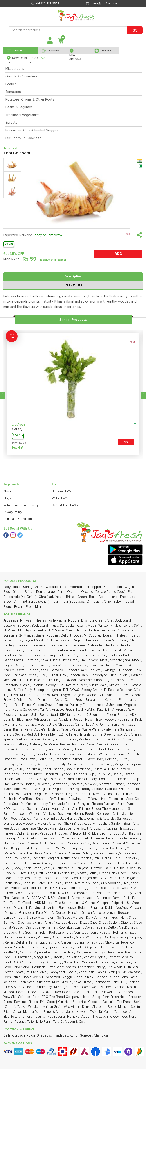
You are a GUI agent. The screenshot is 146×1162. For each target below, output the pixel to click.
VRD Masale (44, 903)
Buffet (8, 640)
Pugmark (95, 932)
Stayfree (133, 903)
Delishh (22, 942)
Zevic (19, 769)
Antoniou (56, 823)
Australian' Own (118, 695)
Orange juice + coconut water (25, 823)
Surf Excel (43, 650)
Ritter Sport (56, 967)
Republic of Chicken (70, 992)
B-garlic (133, 878)
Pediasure (57, 932)
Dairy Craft (36, 873)
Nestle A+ (10, 952)
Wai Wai (62, 848)
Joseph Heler (83, 719)
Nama (97, 794)
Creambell (25, 922)
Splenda (38, 685)
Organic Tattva (16, 1006)
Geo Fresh (27, 764)
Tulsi (42, 675)
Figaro (8, 705)
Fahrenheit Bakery (91, 967)
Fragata (72, 794)
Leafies (11, 84)
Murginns (122, 764)
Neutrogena (56, 1016)
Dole (36, 997)
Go (139, 650)
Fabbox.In (48, 893)
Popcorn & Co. (95, 655)
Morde (16, 888)
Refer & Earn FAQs (65, 505)
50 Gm (9, 244)
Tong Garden (63, 942)
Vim (75, 808)
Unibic (74, 987)
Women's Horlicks (95, 962)
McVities (10, 630)
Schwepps (60, 784)
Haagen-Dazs (78, 922)
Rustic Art (64, 813)
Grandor (42, 754)
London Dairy (79, 675)
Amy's (112, 912)
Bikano (114, 888)
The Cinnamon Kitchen (116, 947)
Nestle (47, 680)
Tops (18, 640)
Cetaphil (103, 903)
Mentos (79, 917)
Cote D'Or (129, 888)
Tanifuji (45, 709)
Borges (33, 670)
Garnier (125, 962)
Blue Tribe (25, 719)
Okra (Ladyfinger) (52, 596)
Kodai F (90, 823)
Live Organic (42, 789)
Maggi (45, 808)
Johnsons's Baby (107, 982)
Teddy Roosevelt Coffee (99, 789)
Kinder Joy (44, 987)
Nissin (132, 987)
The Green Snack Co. (113, 734)
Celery (17, 429)
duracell (90, 848)
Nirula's (116, 625)
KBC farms (68, 714)
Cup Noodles (111, 883)
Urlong (39, 690)
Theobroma (102, 739)
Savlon (114, 922)
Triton (87, 982)
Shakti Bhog (73, 823)
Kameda (18, 808)
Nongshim (54, 690)
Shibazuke (39, 645)
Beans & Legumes (19, 107)
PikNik (85, 843)
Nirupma (93, 992)
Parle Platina (58, 620)
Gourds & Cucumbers (21, 76)
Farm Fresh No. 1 (115, 997)
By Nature (117, 848)
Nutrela (120, 878)
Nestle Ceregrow (25, 709)
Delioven (43, 784)
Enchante (39, 858)
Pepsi (76, 729)
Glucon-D (88, 912)
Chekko (33, 838)
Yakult (65, 729)
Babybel (24, 625)
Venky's (49, 813)
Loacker (99, 853)
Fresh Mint (34, 606)
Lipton (29, 650)
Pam (97, 858)
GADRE (19, 962)
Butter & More (54, 1011)
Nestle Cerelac (128, 838)
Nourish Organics (36, 794)
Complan (78, 897)
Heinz (7, 690)
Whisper (40, 719)
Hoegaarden (89, 878)
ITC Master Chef (61, 630)
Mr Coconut (93, 635)
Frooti (8, 962)
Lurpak (24, 714)
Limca (62, 798)
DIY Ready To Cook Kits (23, 138)
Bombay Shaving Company (123, 937)
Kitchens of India (45, 818)
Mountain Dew (14, 843)
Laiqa (132, 699)
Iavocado (127, 828)
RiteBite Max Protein (41, 917)
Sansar (119, 784)
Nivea (68, 962)
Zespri (66, 640)
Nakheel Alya (131, 863)
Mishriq (53, 729)
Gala (34, 714)
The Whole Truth (119, 967)
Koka (78, 982)
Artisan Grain (52, 1006)
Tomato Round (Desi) (110, 591)
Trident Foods (117, 714)
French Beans (13, 606)
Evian (79, 927)
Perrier (26, 1016)
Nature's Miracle (87, 883)
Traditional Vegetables (22, 115)
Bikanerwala (90, 987)
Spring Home (84, 942)
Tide (138, 848)
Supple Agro (104, 680)
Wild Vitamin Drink (77, 1006)
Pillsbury (9, 873)
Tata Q (58, 1021)
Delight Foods (71, 635)
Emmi (123, 699)
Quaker (48, 992)
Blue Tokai (11, 1016)
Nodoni (74, 620)
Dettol (112, 927)
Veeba (91, 695)
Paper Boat (95, 759)
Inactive (68, 952)
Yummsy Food (80, 705)
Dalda (109, 907)
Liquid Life (45, 759)
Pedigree (60, 863)
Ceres (107, 858)
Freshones (63, 759)
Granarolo (11, 685)
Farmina (63, 705)
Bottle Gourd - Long (104, 596)
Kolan (86, 853)
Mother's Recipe (113, 987)
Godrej (10, 838)
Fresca (103, 848)
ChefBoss (26, 798)
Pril (42, 1002)
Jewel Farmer (47, 927)
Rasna (18, 729)
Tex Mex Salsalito (121, 957)
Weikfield (30, 888)
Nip (92, 774)
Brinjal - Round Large (40, 591)
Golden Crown (44, 705)
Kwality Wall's (86, 709)
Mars (104, 660)
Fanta (33, 942)
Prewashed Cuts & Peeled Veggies (31, 130)
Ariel (125, 685)
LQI (62, 734)
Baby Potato (12, 587)
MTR (87, 833)
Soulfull (136, 1006)
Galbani (29, 987)
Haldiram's (38, 655)
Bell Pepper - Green (99, 587)
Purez (22, 873)
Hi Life (123, 759)
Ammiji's (114, 972)
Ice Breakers (81, 893)
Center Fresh (75, 699)
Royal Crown (117, 630)
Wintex (103, 625)
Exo (132, 932)
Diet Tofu (64, 655)
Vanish (71, 967)
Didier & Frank (27, 833)
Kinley (89, 977)
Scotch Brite (22, 863)
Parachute (116, 952)
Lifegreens (11, 774)
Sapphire (80, 1002)
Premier (100, 630)
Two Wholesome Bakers (69, 665)
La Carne (78, 724)
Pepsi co (128, 942)
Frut (30, 853)
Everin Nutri (66, 873)
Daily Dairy (94, 917)
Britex (53, 719)
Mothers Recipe (27, 893)
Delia (59, 699)
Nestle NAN (12, 883)
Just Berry (30, 848)
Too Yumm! (33, 769)
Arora (133, 1011)
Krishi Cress (33, 868)
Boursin (109, 635)
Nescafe (18, 897)
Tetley (37, 878)
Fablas (101, 972)
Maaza (82, 873)
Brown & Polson (15, 699)
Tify (117, 794)
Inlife (30, 907)
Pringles (76, 848)
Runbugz (61, 987)
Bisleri (111, 838)
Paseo (131, 724)
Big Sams (55, 883)
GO (135, 30)
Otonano (10, 759)
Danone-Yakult (78, 828)
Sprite (138, 1002)
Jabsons (54, 749)
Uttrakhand (68, 818)
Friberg (133, 635)
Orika (17, 1011)
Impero (125, 744)
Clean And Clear (115, 640)
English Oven (13, 665)
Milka (29, 729)
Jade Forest (67, 804)
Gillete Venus (26, 749)
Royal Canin (44, 853)
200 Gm (18, 436)
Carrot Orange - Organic (75, 591)
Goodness (127, 992)
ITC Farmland (22, 957)
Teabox (27, 774)
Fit (81, 655)
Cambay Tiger (13, 917)
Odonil (96, 863)
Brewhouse (77, 798)
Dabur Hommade (78, 769)
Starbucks (68, 625)
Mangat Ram (32, 1011)
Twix (93, 1011)
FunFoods (25, 903)
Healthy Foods (85, 813)
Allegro (76, 833)
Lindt (103, 798)
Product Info (73, 284)
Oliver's (107, 878)
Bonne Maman (118, 1006)
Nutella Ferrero (119, 769)
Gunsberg (27, 912)
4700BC (63, 893)
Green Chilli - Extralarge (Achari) (26, 601)
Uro (69, 932)
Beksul (83, 907)
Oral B (30, 927)
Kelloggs (10, 982)
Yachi (91, 897)
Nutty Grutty (104, 764)
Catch (81, 625)
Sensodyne (99, 675)
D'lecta (55, 660)
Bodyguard (123, 620)
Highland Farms (16, 724)
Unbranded (94, 699)
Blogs (7, 498)
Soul (8, 868)
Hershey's (115, 853)
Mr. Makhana (131, 972)
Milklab (25, 695)
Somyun (84, 804)
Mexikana (111, 645)
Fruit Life (130, 897)
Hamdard (52, 774)
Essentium (116, 798)
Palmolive (57, 670)
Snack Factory (87, 779)
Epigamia (118, 903)
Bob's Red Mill (33, 977)
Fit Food (114, 833)
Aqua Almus (42, 863)
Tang (52, 655)
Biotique (114, 749)
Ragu (107, 843)
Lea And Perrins (98, 724)
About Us (9, 491)
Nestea (41, 620)
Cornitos (80, 932)
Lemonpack (112, 863)
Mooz (92, 625)
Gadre (137, 695)
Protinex (44, 937)
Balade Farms (13, 660)
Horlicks (73, 1016)
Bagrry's (100, 952)
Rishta (25, 858)
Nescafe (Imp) (120, 660)
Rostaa (19, 1021)
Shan (42, 749)
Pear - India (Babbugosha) (71, 601)
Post (128, 952)
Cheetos (41, 630)
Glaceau (94, 1002)
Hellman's (120, 932)
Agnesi (51, 873)
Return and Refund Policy (20, 505)
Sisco (138, 922)
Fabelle (100, 927)
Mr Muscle (29, 804)
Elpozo (45, 695)
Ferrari (99, 838)
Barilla (8, 947)
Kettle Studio (36, 947)
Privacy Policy (12, 512)
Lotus (93, 873)
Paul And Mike (36, 972)
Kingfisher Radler (120, 655)
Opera (53, 947)
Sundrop (10, 655)
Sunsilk (19, 947)
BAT (53, 798)
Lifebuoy (9, 932)
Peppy (128, 893)
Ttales (121, 635)
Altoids (114, 685)
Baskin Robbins (47, 635)
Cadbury (29, 883)
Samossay (125, 818)
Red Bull (33, 734)
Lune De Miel (119, 675)
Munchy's (25, 630)
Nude (7, 907)
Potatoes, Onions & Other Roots (29, 99)
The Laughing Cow (106, 1016)
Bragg (69, 883)
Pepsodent (48, 833)
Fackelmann (122, 779)
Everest (116, 650)
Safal (108, 932)
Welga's (22, 739)
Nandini (74, 912)
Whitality (17, 784)
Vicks (108, 794)
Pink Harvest (89, 660)
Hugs (56, 808)
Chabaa (30, 937)
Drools (58, 957)
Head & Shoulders (91, 714)
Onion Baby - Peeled (119, 601)
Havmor (97, 868)
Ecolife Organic (86, 947)
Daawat (128, 749)
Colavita (9, 719)
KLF (104, 690)
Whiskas (34, 1006)
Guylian (9, 749)
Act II (27, 789)
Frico (7, 1011)
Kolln (19, 779)
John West (11, 818)
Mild (130, 848)
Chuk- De (104, 774)
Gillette (71, 734)
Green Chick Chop (113, 873)
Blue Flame (23, 705)
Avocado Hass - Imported (64, 587)
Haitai (136, 789)
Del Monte (51, 744)
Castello (9, 625)
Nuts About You (64, 650)
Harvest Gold (13, 650)
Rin (20, 932)
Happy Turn (47, 804)
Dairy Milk (130, 858)
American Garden (67, 853)
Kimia (39, 922)
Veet (47, 868)
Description (73, 276)
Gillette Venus (63, 868)
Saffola (21, 744)
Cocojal (64, 897)
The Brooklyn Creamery (65, 764)
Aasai (90, 744)
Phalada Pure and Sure (108, 804)
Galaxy (42, 779)
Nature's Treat (76, 685)
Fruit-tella (100, 769)
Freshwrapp (50, 838)
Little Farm (44, 1021)
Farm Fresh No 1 (115, 917)
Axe (6, 848)
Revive (65, 744)
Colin (116, 813)
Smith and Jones (25, 675)
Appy (18, 868)
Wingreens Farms (112, 754)
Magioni (53, 858)
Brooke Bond (84, 749)
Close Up (134, 868)
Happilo (23, 645)
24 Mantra (26, 635)
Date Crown (27, 759)
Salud (70, 1011)
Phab (7, 863)
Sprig (96, 997)
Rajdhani (135, 833)
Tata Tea (9, 903)
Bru (125, 833)
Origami (78, 640)
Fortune (105, 779)
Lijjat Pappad (14, 927)
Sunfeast (44, 982)
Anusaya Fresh (63, 709)
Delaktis (109, 1002)
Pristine (85, 808)
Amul (48, 922)
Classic (136, 685)
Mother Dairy (13, 937)
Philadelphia (86, 650)
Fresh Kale (128, 596)
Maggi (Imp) (42, 957)
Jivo (126, 883)
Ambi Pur (19, 680)
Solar (43, 932)
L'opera (136, 764)
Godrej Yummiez (59, 1002)
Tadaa (30, 784)
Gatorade (95, 645)
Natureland (87, 734)
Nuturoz (60, 922)
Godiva (73, 843)
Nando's (26, 952)
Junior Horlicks (66, 739)
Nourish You (12, 794)
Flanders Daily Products (83, 670)
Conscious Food (108, 977)
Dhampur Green (93, 620)
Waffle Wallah (92, 729)
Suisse (35, 739)
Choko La (112, 942)
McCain (129, 650)
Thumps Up (84, 630)
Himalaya (34, 680)
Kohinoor (104, 813)
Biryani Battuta (99, 665)
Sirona (129, 719)
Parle (108, 729)
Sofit (137, 625)
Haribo (8, 893)
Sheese (42, 798)
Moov (136, 660)
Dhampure (45, 699)
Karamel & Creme (83, 903)
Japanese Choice (35, 828)
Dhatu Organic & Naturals (96, 818)
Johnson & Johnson (108, 705)
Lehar (127, 625)
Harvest (9, 833)
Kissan (98, 893)
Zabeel (101, 749)
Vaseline (86, 680)
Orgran (58, 789)
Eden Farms (12, 977)
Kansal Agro (61, 695)
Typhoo (66, 774)
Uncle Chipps (59, 724)
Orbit (66, 808)
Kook (45, 670)
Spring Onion (33, 587)
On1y (116, 739)
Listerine (55, 779)
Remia (9, 942)
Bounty (97, 937)
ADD (118, 253)
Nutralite (112, 828)
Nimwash (27, 620)
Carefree (32, 660)
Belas (44, 714)
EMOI (63, 888)
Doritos (120, 868)
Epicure (45, 942)
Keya (45, 660)
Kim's (21, 838)
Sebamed (53, 977)
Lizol (63, 675)
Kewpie (82, 1011)
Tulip (31, 1021)
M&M (52, 897)
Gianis (25, 685)
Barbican (39, 967)
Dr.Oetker (59, 912)
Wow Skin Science (17, 997)
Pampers (58, 794)
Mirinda (9, 992)
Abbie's (40, 729)
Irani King (73, 789)
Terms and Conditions (18, 518)
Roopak (124, 912)
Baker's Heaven (28, 992)
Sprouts (11, 122)
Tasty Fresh (38, 724)
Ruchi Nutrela (62, 982)
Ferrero (75, 888)
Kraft (138, 719)
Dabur (41, 764)
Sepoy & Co (55, 685)
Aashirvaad (27, 982)
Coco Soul (11, 804)
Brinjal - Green (77, 596)
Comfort (111, 759)
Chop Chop (98, 922)
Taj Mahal (106, 1011)
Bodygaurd (40, 625)
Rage (30, 754)
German (33, 808)
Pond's (68, 937)
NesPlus (122, 907)
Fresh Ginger (13, 591)
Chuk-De (52, 640)
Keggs (16, 848)
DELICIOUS (71, 690)
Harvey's (76, 784)
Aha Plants (130, 977)
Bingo (58, 680)
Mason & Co (74, 1021)
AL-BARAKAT (37, 897)
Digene (126, 922)
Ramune (20, 1002)
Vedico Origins (95, 957)
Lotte (101, 912)
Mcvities (85, 739)
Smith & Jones (76, 645)
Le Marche (119, 665)
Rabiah (30, 779)
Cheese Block (37, 843)
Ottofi (21, 670)
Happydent (57, 972)
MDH (133, 714)
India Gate (70, 660)
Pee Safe (134, 754)
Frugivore (47, 848)
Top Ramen (73, 957)
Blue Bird (99, 833)
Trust (54, 625)
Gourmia (31, 932)
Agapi (86, 1016)
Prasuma (39, 1016)
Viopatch (97, 828)
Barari (96, 843)
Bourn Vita (132, 823)
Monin (67, 749)
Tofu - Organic (126, 587)
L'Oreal (53, 675)
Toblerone (51, 878)
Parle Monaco (15, 853)
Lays (114, 962)
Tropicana (55, 645)
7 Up (99, 942)
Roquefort (85, 838)
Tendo (126, 645)
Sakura (69, 779)
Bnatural (35, 744)
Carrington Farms (109, 897)
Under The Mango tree (109, 808)
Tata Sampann (123, 729)
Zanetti (23, 655)
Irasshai (103, 823)
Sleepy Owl (90, 690)
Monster (101, 888)
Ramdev (78, 744)
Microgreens (14, 68)
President (20, 813)
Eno (77, 962)
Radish (97, 601)
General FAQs (62, 491)
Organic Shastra (37, 665)
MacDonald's (129, 927)
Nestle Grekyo (108, 744)
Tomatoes (13, 92)
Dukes (63, 833)
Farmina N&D (48, 888)
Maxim (8, 769)
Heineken (93, 640)
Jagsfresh (18, 424)
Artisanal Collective (126, 843)
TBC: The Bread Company (61, 997)
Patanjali (103, 709)
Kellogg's (81, 774)
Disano (19, 907)
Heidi (118, 858)
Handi (86, 997)
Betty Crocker (78, 863)
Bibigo (57, 937)
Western (35, 813)
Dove (89, 927)
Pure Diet (43, 912)
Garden (117, 823)
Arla (110, 620)
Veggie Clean (72, 977)
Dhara (117, 774)
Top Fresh (124, 1002)
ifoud (54, 714)
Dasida (26, 818)
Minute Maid (98, 685)
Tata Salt (61, 903)
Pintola (33, 1002)
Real (32, 699)
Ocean (124, 789)
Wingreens (84, 952)
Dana (7, 729)
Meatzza (105, 784)
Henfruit (85, 794)
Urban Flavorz (13, 754)
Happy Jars (22, 878)
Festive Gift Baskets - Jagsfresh (73, 754)
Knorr (38, 774)
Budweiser (109, 992)
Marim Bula (58, 828)
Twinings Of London (118, 670)
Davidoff (71, 680)
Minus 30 (83, 937)
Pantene (11, 912)
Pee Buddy (11, 828)
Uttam (61, 843)
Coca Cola (134, 798)
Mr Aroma (118, 709)
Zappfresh (87, 972)
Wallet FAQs (60, 498)
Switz (56, 952)
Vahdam (65, 719)
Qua (101, 695)
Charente (99, 1006)
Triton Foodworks (109, 719)
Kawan (48, 739)
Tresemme (113, 893)
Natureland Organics (76, 858)
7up (52, 843)
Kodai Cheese (53, 769)
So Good (64, 917)
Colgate (78, 695)
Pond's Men (70, 878)
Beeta (89, 764)
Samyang (83, 868)
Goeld (72, 972)
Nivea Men (49, 734)
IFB (123, 982)
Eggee (88, 888)
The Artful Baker (127, 680)
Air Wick (91, 784)
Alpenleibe (22, 967)
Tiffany (93, 798)
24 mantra (68, 838)
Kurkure (111, 699)
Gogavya (10, 764)
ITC (35, 695)
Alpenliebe (42, 952)
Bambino (118, 724)
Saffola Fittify (23, 690)
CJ (74, 655)
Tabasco (121, 1011)
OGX (109, 868)
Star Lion (128, 813)
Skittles (102, 650)
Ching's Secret (14, 734)
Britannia (97, 907)
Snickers (66, 947)
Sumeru (79, 759)
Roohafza (66, 927)
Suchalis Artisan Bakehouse (56, 907)
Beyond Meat (34, 640)
